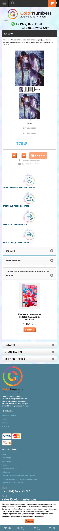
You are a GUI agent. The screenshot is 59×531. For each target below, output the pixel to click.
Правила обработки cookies (12, 483)
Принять (29, 521)
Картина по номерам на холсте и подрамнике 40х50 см (29, 317)
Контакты (6, 426)
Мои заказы (6, 461)
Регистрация (7, 458)
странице (40, 516)
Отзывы (5, 423)
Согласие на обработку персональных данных (19, 479)
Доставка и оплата (9, 416)
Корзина (5, 465)
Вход (4, 454)
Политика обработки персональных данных (18, 476)
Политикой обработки (34, 511)
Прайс (4, 419)
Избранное (6, 472)
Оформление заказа (9, 468)
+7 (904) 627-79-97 (16, 491)
